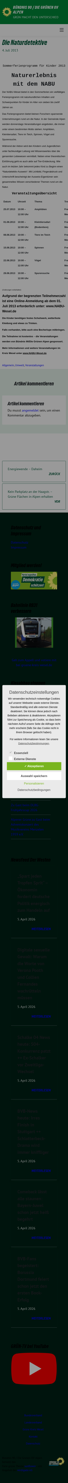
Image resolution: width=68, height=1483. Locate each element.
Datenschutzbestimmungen (33, 743)
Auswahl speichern (34, 775)
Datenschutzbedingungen (34, 789)
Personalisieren (34, 783)
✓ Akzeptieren (34, 766)
